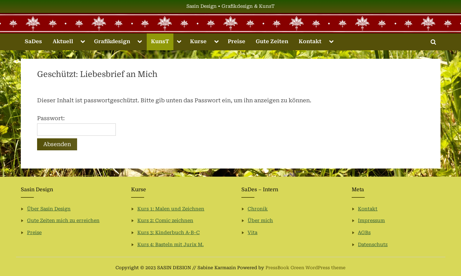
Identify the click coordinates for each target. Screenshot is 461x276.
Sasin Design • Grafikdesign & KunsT (230, 6)
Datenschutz (372, 244)
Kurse (198, 41)
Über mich (260, 220)
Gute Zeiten (272, 41)
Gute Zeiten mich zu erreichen (63, 220)
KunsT (160, 41)
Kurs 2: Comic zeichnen (165, 220)
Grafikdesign (112, 41)
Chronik (258, 209)
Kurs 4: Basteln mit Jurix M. (170, 244)
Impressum (371, 220)
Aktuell (63, 41)
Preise (236, 41)
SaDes (33, 41)
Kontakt (310, 41)
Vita (252, 232)
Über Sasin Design (49, 209)
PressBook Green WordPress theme (305, 267)
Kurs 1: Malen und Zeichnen (170, 209)
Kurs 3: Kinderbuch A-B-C (168, 232)
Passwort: (76, 125)
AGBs (364, 232)
